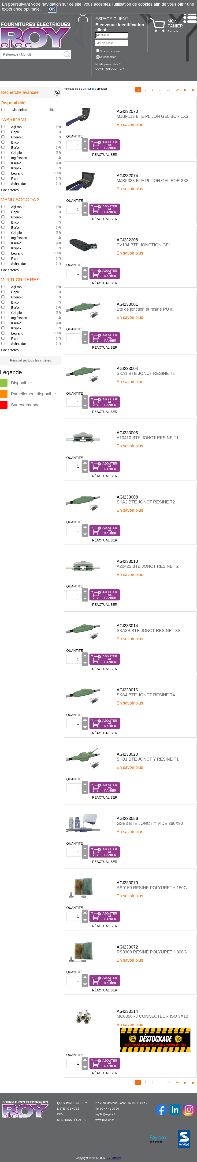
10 (168, 89)
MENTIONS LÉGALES (71, 1120)
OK (52, 9)
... (160, 89)
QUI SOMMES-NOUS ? (72, 1103)
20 (177, 89)
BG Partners (113, 1158)
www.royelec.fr (104, 1120)
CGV (60, 1114)
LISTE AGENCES (68, 1108)
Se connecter (107, 57)
